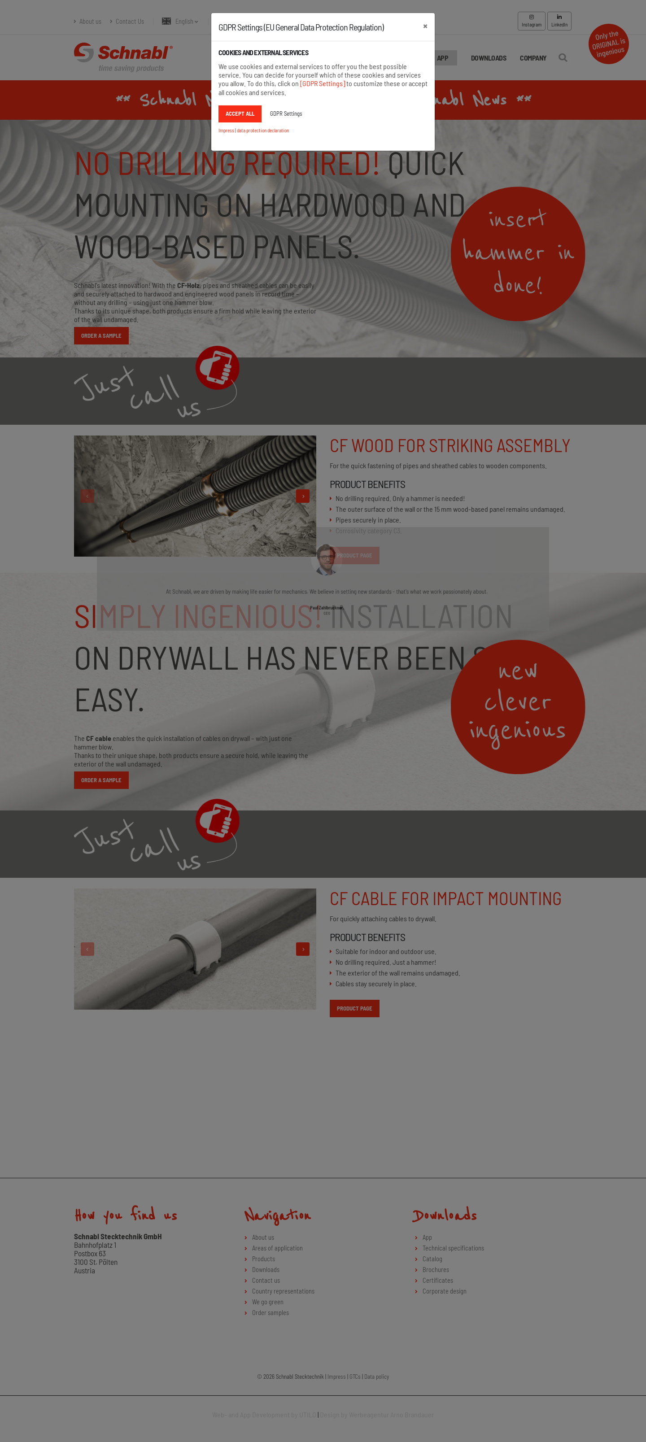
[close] (425, 25)
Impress (226, 130)
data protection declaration (263, 130)
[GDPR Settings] (322, 83)
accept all (240, 113)
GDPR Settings (286, 113)
